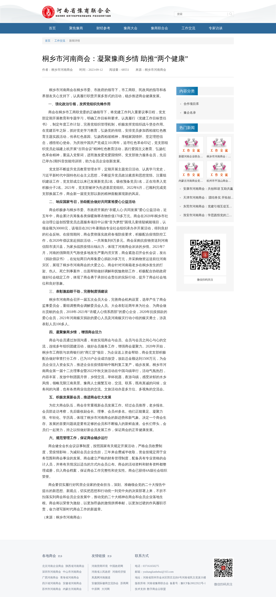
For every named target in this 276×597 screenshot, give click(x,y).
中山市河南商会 (72, 571)
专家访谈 (216, 28)
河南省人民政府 (101, 571)
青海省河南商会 (69, 577)
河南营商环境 (100, 566)
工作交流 (188, 28)
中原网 (96, 589)
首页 (52, 28)
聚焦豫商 (76, 28)
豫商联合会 (159, 28)
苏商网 (124, 583)
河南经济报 (119, 571)
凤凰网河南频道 (101, 577)
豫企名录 (190, 112)
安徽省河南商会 (72, 583)
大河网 (106, 589)
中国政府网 (116, 566)
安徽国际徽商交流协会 (105, 583)
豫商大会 (130, 28)
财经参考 (103, 28)
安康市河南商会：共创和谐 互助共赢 (208, 188)
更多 (60, 556)
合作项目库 (191, 103)
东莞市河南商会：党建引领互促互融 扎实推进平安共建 (220, 206)
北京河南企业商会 (53, 566)
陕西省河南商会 (75, 566)
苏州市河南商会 (51, 589)
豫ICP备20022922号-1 (193, 583)
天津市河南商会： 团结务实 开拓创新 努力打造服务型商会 (222, 197)
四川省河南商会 (51, 583)
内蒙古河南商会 (72, 589)
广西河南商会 (50, 577)
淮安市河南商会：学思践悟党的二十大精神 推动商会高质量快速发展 (229, 215)
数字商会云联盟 (156, 589)
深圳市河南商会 (51, 571)
